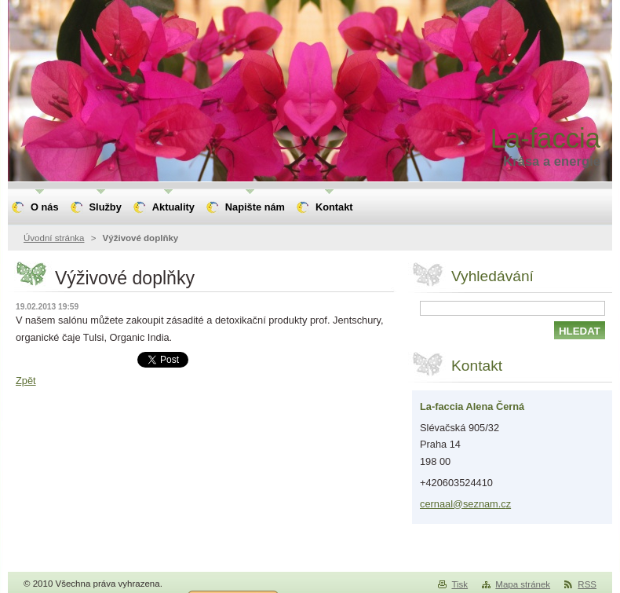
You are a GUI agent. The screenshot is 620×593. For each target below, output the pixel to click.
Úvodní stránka (54, 238)
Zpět (26, 380)
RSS (587, 584)
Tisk (459, 584)
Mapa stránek (522, 584)
